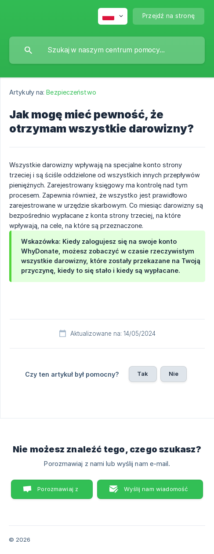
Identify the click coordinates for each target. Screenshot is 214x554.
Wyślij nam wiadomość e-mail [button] (156, 492)
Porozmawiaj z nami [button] (57, 492)
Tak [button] (142, 373)
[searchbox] (107, 50)
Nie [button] (173, 373)
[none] (112, 16)
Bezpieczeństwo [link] (71, 92)
